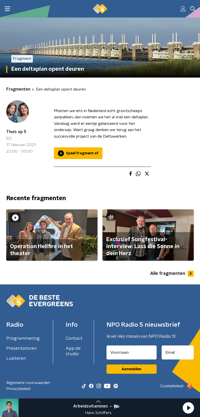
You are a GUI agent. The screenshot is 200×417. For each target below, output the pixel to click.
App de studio (73, 351)
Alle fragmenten (172, 274)
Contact (74, 338)
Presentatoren (21, 348)
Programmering (23, 338)
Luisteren (16, 358)
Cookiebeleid (171, 386)
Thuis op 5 (16, 132)
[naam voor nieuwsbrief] (132, 352)
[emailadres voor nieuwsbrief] (178, 352)
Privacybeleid (18, 389)
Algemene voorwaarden (28, 383)
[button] (188, 408)
